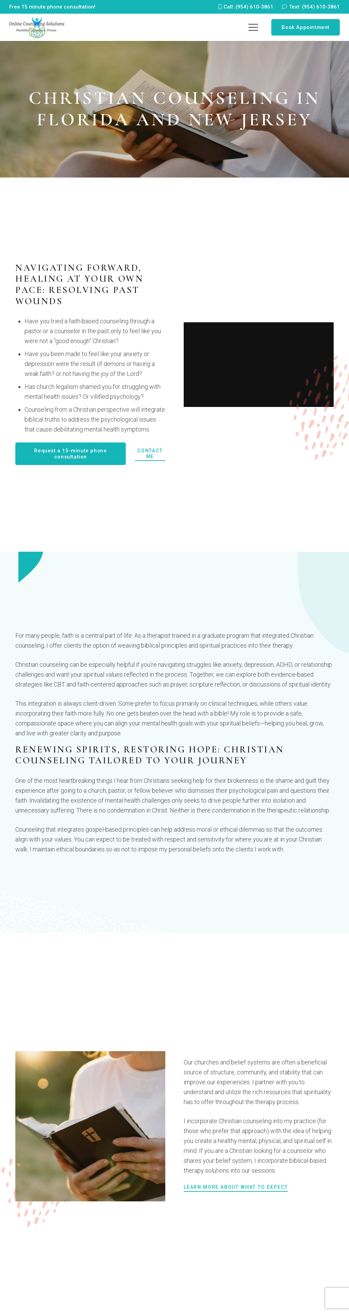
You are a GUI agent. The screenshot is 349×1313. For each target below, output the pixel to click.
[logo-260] (37, 27)
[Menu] (253, 27)
